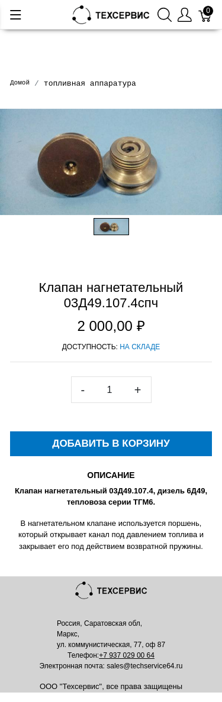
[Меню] (15, 15)
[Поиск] (164, 14)
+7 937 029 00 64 (127, 655)
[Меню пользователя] (184, 14)
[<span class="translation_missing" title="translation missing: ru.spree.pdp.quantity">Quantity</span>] (109, 389)
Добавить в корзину (110, 443)
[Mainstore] (111, 14)
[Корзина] (205, 14)
